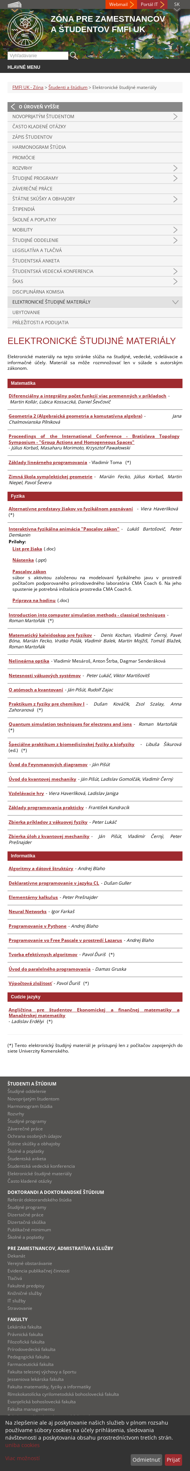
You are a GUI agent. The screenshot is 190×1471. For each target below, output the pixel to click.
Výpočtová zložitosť (30, 983)
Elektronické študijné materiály (51, 302)
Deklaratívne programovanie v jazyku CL (54, 883)
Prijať (173, 1459)
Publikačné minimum (29, 1229)
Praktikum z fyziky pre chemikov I (46, 704)
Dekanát (16, 1256)
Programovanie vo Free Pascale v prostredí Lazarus (65, 940)
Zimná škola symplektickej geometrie (50, 476)
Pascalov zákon (29, 571)
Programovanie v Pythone (37, 926)
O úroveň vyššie (39, 107)
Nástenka (23, 560)
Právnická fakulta (25, 1334)
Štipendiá (23, 209)
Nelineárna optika (29, 661)
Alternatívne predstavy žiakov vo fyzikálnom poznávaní (71, 509)
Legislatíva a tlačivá (37, 250)
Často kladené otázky (39, 126)
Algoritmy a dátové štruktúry (41, 868)
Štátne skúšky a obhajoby (43, 199)
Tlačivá (15, 1278)
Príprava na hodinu (34, 600)
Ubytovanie (26, 312)
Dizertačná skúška (27, 1222)
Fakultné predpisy (26, 1286)
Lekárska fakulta (25, 1327)
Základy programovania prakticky (46, 807)
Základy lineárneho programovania (48, 462)
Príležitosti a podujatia (40, 322)
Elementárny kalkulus (33, 897)
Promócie (23, 157)
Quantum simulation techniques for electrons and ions (70, 724)
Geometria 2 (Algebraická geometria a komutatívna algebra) (75, 416)
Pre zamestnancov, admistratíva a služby (60, 1248)
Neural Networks (28, 911)
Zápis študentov (32, 137)
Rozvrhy (22, 168)
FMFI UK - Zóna (28, 87)
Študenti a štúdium (67, 87)
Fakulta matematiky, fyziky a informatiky (49, 1387)
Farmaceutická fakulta (31, 1364)
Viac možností (22, 1458)
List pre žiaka (27, 549)
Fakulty (17, 1319)
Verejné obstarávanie (30, 1263)
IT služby (17, 1301)
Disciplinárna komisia (38, 292)
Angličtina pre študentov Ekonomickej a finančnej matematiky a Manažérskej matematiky (94, 1013)
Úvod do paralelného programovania (49, 969)
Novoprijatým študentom (43, 116)
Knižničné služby (25, 1293)
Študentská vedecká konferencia (52, 271)
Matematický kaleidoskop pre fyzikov (50, 635)
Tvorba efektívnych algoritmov (43, 954)
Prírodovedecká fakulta (32, 1349)
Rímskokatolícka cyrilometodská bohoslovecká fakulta (63, 1394)
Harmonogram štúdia (39, 147)
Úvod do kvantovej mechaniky (42, 779)
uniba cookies (22, 1445)
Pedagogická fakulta (29, 1357)
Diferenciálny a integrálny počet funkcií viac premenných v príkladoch (87, 396)
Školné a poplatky (34, 219)
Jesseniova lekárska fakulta (36, 1379)
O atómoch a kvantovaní (36, 690)
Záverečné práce (32, 188)
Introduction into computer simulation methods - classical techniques (87, 615)
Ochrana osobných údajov (35, 1136)
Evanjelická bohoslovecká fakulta (42, 1401)
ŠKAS (17, 281)
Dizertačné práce (26, 1214)
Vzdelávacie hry (26, 793)
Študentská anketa (36, 261)
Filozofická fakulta (26, 1342)
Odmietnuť (146, 1459)
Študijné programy (35, 178)
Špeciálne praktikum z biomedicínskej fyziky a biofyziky (71, 744)
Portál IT (149, 4)
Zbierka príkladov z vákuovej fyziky (48, 822)
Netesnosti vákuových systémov (45, 675)
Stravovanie (20, 1308)
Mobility (22, 230)
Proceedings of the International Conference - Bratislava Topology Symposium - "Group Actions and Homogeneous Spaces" (94, 439)
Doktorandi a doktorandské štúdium (56, 1192)
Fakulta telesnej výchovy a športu (42, 1372)
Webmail (118, 4)
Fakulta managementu (31, 1409)
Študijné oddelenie (35, 240)
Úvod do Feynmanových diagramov (48, 764)
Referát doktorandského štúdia (40, 1200)
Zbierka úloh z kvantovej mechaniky (49, 836)
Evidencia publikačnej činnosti (38, 1271)
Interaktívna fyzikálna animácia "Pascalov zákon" (64, 529)
